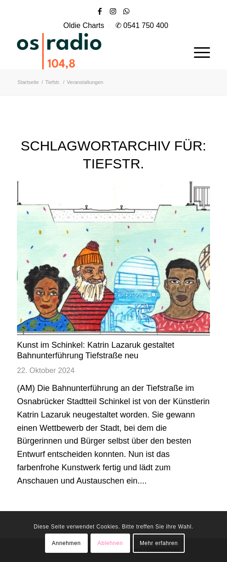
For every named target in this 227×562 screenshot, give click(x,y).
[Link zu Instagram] (113, 11)
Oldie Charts (83, 25)
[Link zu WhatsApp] (126, 11)
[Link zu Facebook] (100, 11)
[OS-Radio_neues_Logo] (86, 51)
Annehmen (66, 543)
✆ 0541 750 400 (141, 25)
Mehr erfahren (159, 543)
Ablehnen (110, 543)
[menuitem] (84, 25)
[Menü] (197, 51)
